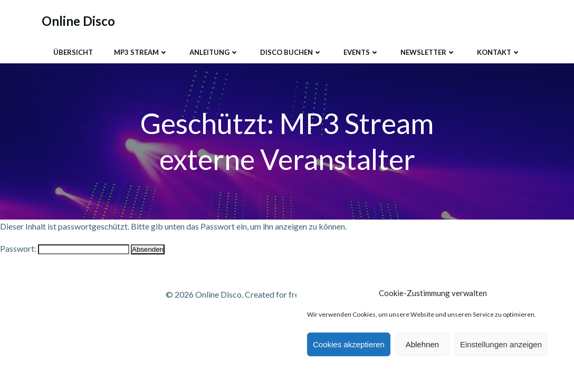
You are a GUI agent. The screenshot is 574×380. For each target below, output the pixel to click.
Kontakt (499, 52)
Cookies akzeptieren (349, 344)
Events (361, 52)
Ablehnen (422, 344)
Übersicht (73, 52)
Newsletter (428, 52)
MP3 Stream (141, 52)
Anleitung (214, 52)
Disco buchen (291, 52)
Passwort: (64, 248)
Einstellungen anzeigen (501, 344)
